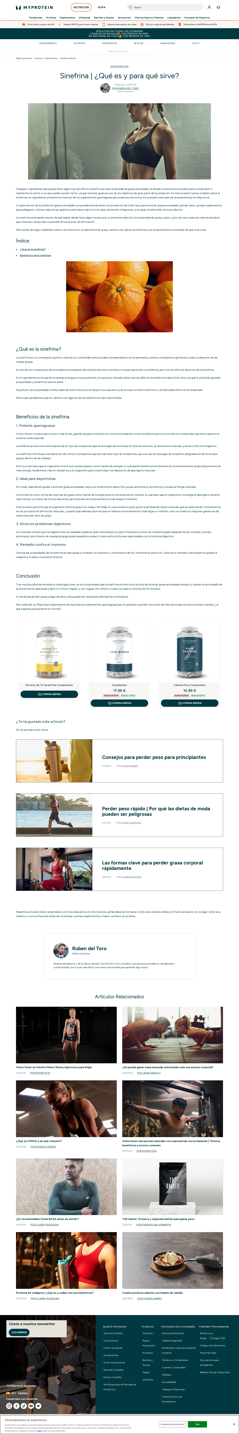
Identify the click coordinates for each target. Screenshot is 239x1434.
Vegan (146, 1372)
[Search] (130, 7)
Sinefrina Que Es (68, 58)
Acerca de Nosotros (173, 1333)
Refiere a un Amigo (213, 1336)
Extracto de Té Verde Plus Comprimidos (49, 685)
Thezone (38, 58)
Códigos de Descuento (212, 1345)
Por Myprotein (40, 1073)
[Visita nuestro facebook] (16, 1406)
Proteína (51, 17)
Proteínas (148, 1352)
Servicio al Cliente (113, 1333)
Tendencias (35, 17)
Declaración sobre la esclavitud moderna (179, 1350)
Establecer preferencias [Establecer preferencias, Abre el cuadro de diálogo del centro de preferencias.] (172, 1424)
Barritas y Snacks (104, 17)
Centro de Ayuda (112, 1347)
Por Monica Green (43, 1146)
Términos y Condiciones (175, 1360)
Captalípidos (119, 685)
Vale (198, 1424)
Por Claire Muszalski (44, 1224)
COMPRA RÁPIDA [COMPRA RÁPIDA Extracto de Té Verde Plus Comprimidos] (49, 694)
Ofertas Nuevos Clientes (149, 17)
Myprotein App (208, 1352)
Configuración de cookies (22, 1385)
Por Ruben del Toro (125, 88)
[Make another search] (119, 51)
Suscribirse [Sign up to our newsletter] (19, 1332)
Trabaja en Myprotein (173, 1389)
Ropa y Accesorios (149, 1343)
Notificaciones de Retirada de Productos (119, 1387)
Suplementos (67, 17)
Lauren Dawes (129, 766)
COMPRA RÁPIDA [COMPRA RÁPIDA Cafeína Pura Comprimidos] (190, 703)
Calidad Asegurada (172, 1340)
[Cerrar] (234, 1424)
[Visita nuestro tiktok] (24, 1406)
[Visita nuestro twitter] (38, 1406)
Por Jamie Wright (149, 1073)
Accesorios (124, 17)
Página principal (24, 58)
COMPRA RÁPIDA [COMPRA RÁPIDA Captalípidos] (119, 703)
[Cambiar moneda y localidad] (47, 1393)
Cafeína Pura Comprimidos (190, 685)
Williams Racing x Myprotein (215, 1372)
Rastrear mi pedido (113, 1369)
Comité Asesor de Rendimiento (172, 1399)
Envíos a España (112, 1377)
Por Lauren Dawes (149, 1298)
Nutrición (79, 43)
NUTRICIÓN (81, 8)
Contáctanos (110, 1340)
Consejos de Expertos (197, 17)
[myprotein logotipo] (34, 7)
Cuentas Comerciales (173, 1367)
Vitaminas (84, 17)
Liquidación (174, 17)
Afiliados (166, 1374)
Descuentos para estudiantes (209, 1362)
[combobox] (165, 7)
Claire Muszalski (131, 823)
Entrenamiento (48, 43)
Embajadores (167, 43)
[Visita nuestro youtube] (31, 1406)
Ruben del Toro (89, 948)
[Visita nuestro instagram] (9, 1406)
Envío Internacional (114, 1362)
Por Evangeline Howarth (153, 1224)
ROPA (102, 8)
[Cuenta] (209, 7)
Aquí (39, 1431)
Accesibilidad (169, 1382)
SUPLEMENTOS (119, 66)
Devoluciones (110, 1355)
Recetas (138, 43)
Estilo (196, 43)
